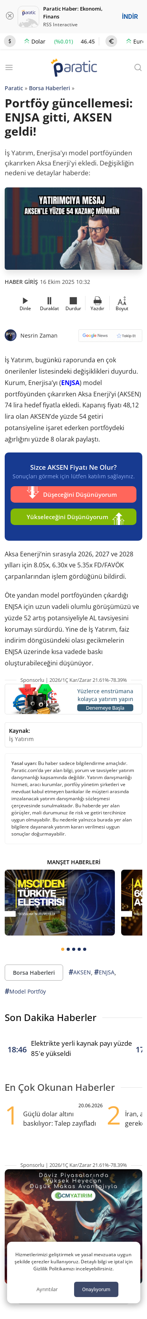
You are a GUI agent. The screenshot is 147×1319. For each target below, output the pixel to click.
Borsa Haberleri (49, 88)
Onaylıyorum (96, 1289)
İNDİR (130, 16)
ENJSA (70, 382)
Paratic (14, 88)
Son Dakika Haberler (50, 1017)
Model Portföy (25, 991)
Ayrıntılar (47, 1289)
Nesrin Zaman (39, 335)
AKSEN (80, 972)
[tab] (62, 949)
